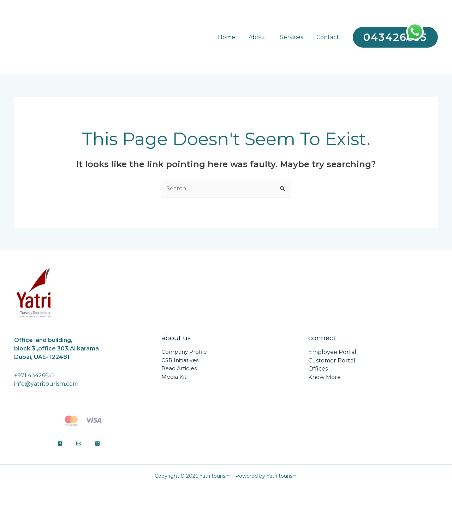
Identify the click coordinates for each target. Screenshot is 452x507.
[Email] (78, 443)
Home (234, 37)
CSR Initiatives (179, 360)
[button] (395, 37)
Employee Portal (332, 352)
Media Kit (173, 377)
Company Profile (184, 352)
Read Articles (179, 369)
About (263, 37)
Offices (318, 369)
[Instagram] (97, 443)
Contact (328, 37)
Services (294, 37)
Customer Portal (332, 360)
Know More (324, 377)
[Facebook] (60, 443)
